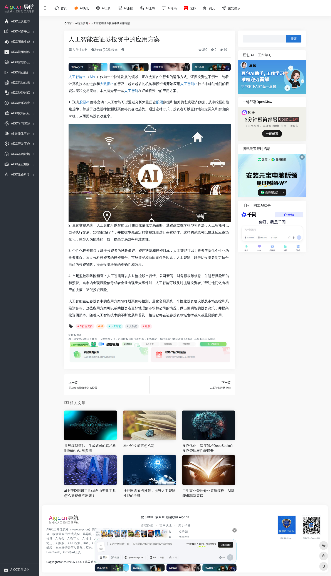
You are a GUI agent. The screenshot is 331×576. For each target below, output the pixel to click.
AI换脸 (59, 543)
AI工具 (72, 339)
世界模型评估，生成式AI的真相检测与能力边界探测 (90, 448)
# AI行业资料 (84, 326)
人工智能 (75, 77)
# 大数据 (132, 326)
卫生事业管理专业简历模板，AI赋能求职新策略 (208, 493)
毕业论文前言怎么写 (139, 446)
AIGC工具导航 (194, 339)
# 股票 (146, 326)
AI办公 (59, 538)
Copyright (52, 562)
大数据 (105, 84)
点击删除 (210, 339)
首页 (69, 23)
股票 (82, 102)
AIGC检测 (74, 543)
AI (91, 77)
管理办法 (147, 525)
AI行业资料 (81, 23)
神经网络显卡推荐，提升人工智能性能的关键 (149, 493)
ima (86, 543)
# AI (100, 326)
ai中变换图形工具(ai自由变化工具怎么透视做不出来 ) (90, 493)
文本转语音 (63, 547)
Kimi (66, 552)
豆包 (89, 547)
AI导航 (78, 547)
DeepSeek (53, 552)
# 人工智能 (114, 326)
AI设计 (86, 538)
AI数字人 (73, 538)
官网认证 (166, 525)
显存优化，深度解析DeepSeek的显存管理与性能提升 (207, 448)
